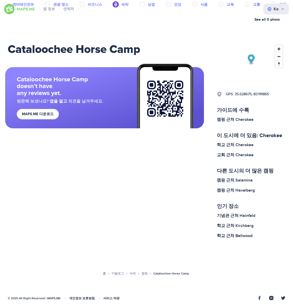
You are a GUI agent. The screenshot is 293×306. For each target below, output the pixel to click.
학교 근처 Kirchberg (235, 225)
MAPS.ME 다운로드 (38, 114)
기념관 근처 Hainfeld (236, 215)
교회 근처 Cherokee (235, 155)
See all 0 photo (267, 19)
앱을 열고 (58, 101)
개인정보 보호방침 (82, 298)
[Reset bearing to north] (279, 64)
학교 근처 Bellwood (234, 235)
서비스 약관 (111, 298)
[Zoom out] (279, 56)
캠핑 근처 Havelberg (236, 190)
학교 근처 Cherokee (235, 144)
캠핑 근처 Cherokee (235, 119)
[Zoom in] (279, 49)
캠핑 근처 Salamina (235, 180)
